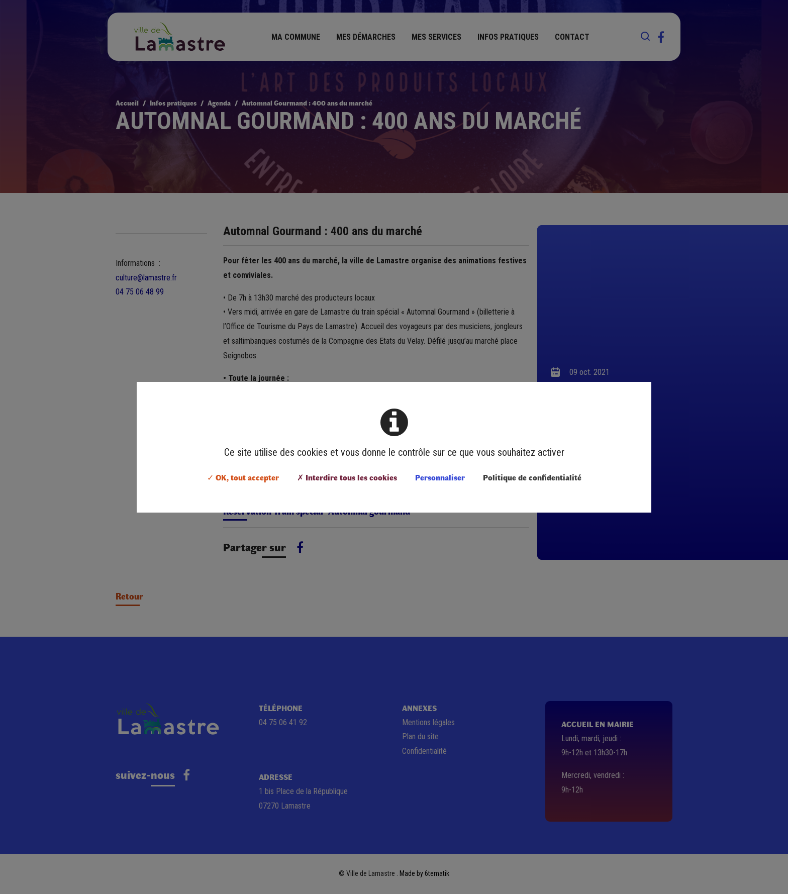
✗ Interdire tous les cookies (347, 477)
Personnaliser (440, 477)
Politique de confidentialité (532, 477)
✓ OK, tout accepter (243, 477)
